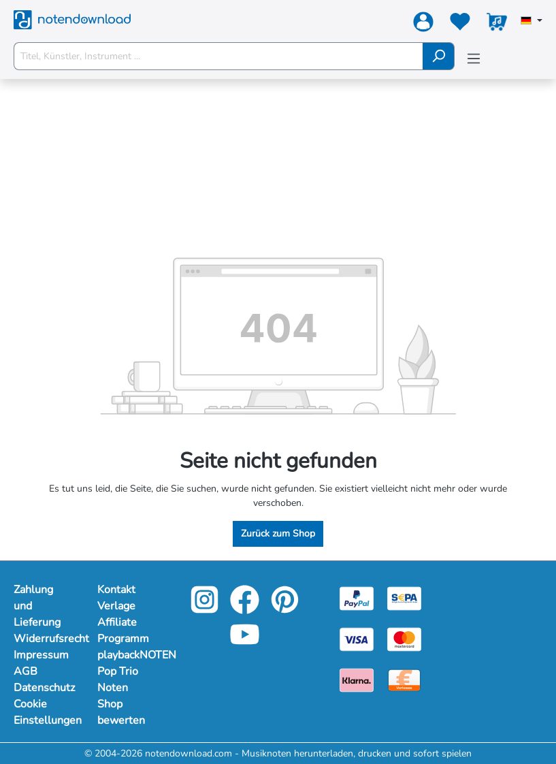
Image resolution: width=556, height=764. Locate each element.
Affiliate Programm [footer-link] (123, 630)
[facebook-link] (246, 609)
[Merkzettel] (460, 24)
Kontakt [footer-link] (116, 589)
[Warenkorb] (496, 24)
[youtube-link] (244, 643)
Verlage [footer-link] (116, 606)
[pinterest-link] (284, 609)
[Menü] (473, 59)
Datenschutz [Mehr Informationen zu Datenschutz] (42, 687)
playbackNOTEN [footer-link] (125, 655)
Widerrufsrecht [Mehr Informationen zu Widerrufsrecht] (42, 638)
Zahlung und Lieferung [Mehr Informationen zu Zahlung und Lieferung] (37, 606)
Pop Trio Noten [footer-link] (117, 679)
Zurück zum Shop (278, 533)
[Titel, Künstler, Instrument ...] (218, 56)
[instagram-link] (206, 609)
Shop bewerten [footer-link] (121, 712)
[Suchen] (439, 56)
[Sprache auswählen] (531, 21)
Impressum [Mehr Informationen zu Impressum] (41, 655)
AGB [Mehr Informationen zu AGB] (25, 671)
